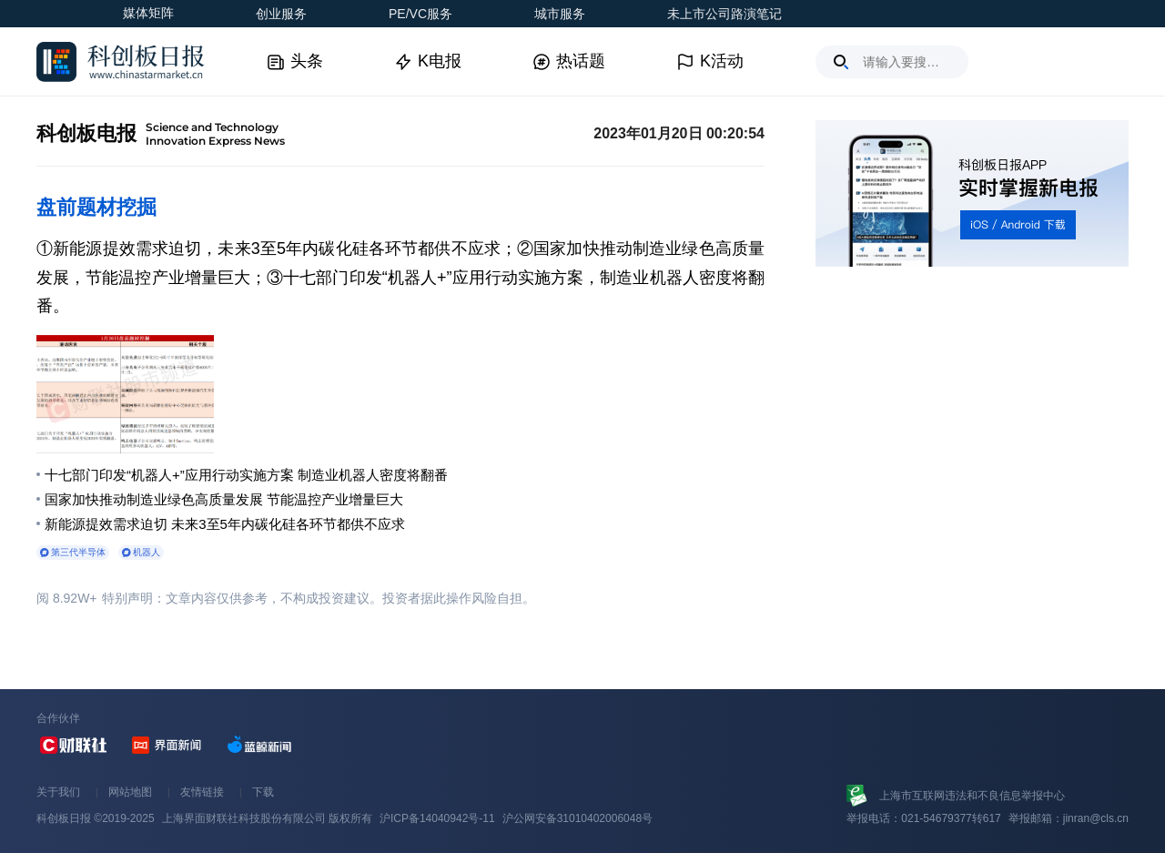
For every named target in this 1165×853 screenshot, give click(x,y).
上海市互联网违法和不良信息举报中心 (972, 795)
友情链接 (202, 792)
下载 (263, 792)
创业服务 (281, 13)
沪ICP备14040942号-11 (437, 818)
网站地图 (130, 792)
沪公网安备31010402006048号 (577, 818)
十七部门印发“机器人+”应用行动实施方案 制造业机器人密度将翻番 (246, 474)
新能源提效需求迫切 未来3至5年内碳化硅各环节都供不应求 (225, 524)
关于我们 (58, 792)
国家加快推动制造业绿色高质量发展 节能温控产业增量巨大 (224, 499)
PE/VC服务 (420, 13)
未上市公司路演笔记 (724, 13)
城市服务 (559, 13)
